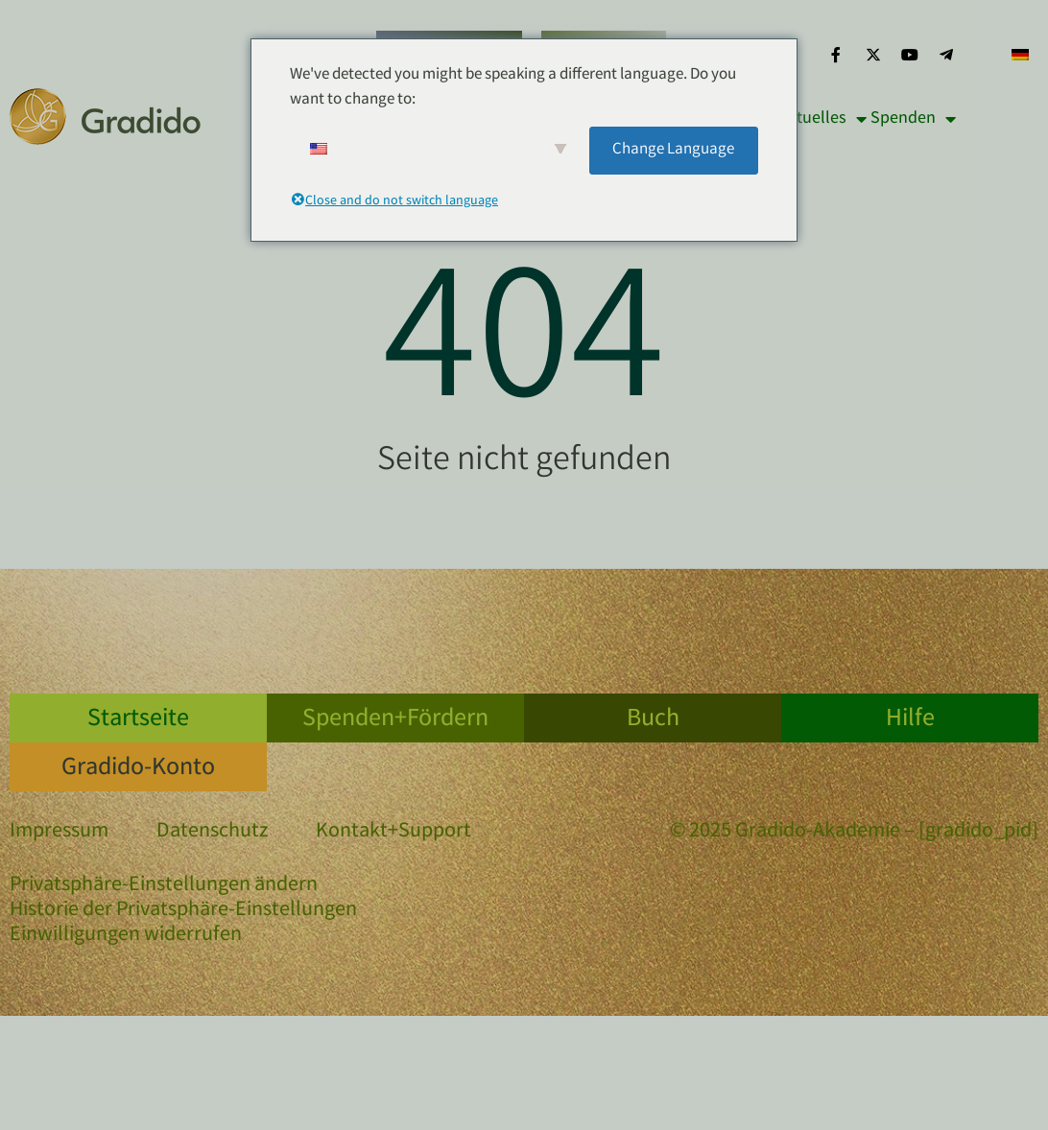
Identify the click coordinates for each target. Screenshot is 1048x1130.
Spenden (913, 119)
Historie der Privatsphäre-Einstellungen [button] (183, 911)
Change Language (673, 150)
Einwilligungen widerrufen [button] (126, 936)
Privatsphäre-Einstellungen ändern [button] (164, 886)
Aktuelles (822, 119)
